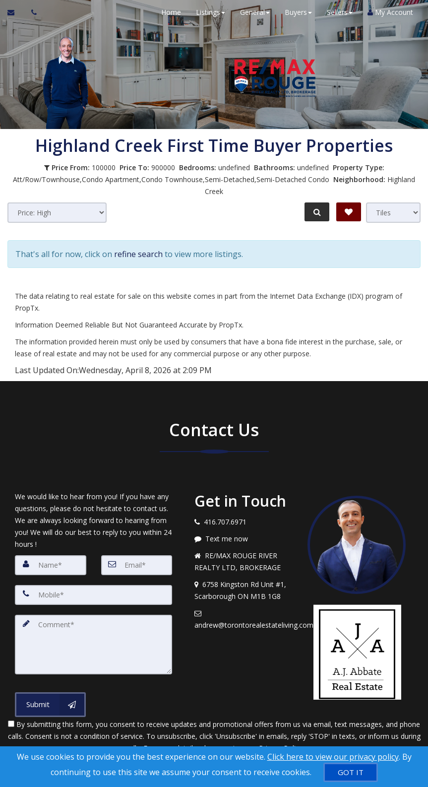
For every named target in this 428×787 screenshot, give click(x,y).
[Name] (50, 565)
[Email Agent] (15, 12)
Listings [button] (210, 12)
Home (171, 12)
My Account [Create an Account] (390, 12)
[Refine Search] (317, 211)
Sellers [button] (340, 12)
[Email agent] (243, 619)
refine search (138, 253)
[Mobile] (93, 594)
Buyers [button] (298, 12)
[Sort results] (57, 212)
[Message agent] (243, 538)
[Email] (137, 565)
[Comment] (93, 644)
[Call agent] (31, 12)
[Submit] (50, 704)
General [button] (255, 12)
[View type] (393, 212)
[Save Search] (348, 211)
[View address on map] (243, 590)
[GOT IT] (350, 772)
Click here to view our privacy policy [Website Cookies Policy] (333, 756)
